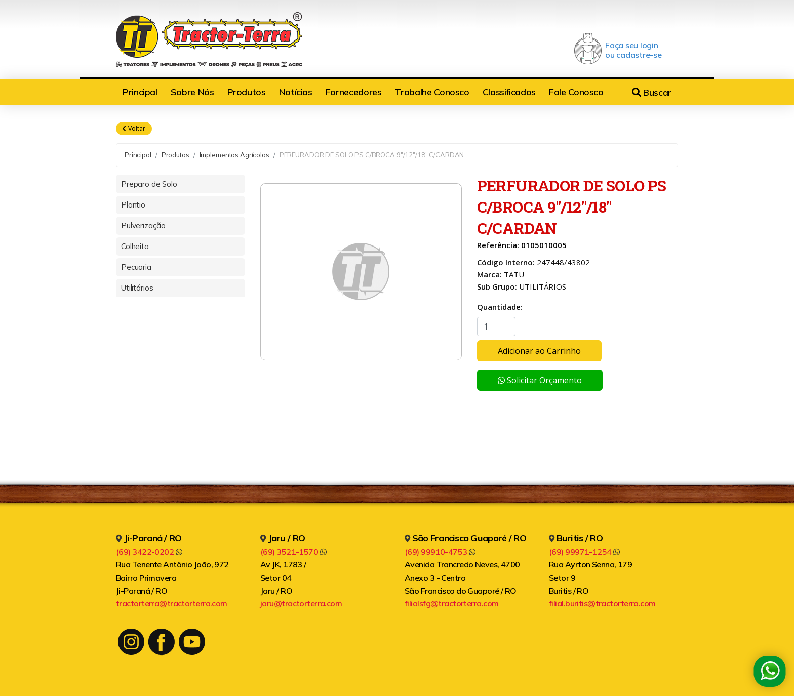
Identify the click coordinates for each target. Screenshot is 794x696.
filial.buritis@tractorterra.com (602, 603)
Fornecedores (354, 92)
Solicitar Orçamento (540, 380)
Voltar (134, 128)
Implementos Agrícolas (234, 155)
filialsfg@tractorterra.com (451, 603)
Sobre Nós (192, 92)
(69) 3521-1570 (293, 552)
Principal (140, 92)
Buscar (651, 92)
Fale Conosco (576, 92)
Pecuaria (136, 267)
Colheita (135, 246)
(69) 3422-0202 (149, 552)
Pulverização (143, 225)
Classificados (509, 92)
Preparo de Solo (149, 184)
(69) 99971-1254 (584, 552)
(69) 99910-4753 (440, 552)
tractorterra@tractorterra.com (171, 603)
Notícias (295, 92)
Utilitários (137, 288)
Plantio (133, 205)
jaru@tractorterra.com (301, 603)
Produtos (246, 92)
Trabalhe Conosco (431, 92)
